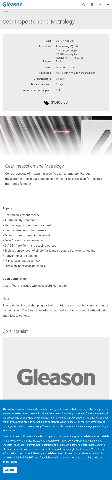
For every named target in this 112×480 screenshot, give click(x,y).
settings (103, 426)
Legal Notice (14, 426)
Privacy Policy (33, 426)
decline (56, 426)
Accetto (9, 469)
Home (5, 11)
